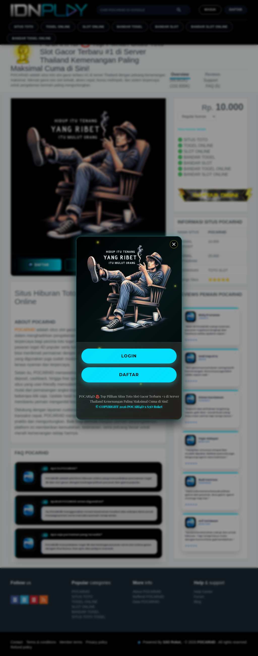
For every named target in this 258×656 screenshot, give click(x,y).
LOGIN (129, 355)
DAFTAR (129, 374)
